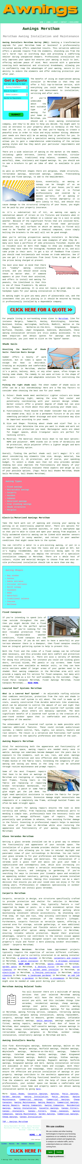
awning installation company (64, 138)
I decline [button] (59, 1152)
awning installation (52, 1029)
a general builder (27, 958)
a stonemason (57, 978)
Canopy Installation (31, 1117)
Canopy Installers (13, 1111)
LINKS (48, 22)
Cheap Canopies (59, 1111)
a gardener (28, 978)
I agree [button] (50, 1152)
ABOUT (55, 22)
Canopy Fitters (70, 1108)
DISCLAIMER (74, 22)
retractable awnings (14, 1032)
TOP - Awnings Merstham (15, 1122)
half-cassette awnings (44, 1026)
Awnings (55, 1094)
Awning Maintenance (24, 1102)
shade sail (45, 453)
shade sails (8, 377)
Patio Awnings (70, 1094)
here (38, 1089)
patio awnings (44, 1021)
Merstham (63, 319)
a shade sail (32, 462)
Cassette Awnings (37, 1094)
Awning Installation (36, 1097)
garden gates (9, 967)
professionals (9, 1083)
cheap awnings (70, 1003)
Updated (24, 1143)
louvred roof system (22, 699)
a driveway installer (68, 961)
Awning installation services (63, 1063)
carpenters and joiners (67, 958)
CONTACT (64, 22)
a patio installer (28, 961)
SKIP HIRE (24, 964)
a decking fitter (45, 967)
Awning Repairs (46, 1102)
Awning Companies (32, 1105)
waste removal (55, 964)
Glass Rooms (17, 1094)
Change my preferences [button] (56, 1156)
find (11, 1046)
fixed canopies (26, 638)
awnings (52, 160)
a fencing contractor (44, 972)
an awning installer (68, 955)
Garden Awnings (11, 1097)
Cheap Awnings (9, 1117)
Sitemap (4, 1143)
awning (54, 60)
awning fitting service (31, 1012)
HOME (41, 22)
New (18, 1143)
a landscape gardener (39, 975)
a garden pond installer (44, 970)
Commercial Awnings (31, 1100)
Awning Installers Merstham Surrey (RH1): (26, 42)
